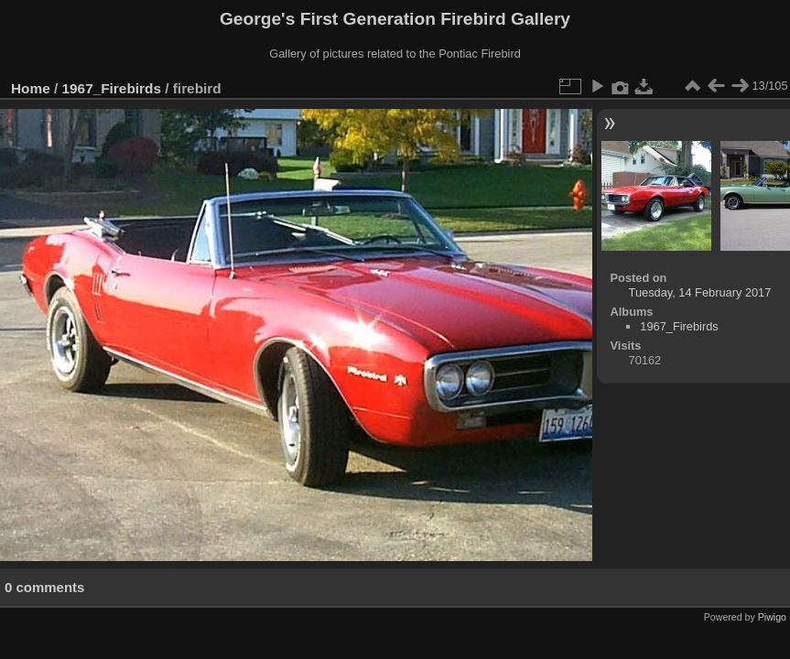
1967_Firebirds (111, 88)
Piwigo (772, 616)
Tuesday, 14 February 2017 (700, 292)
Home (30, 88)
